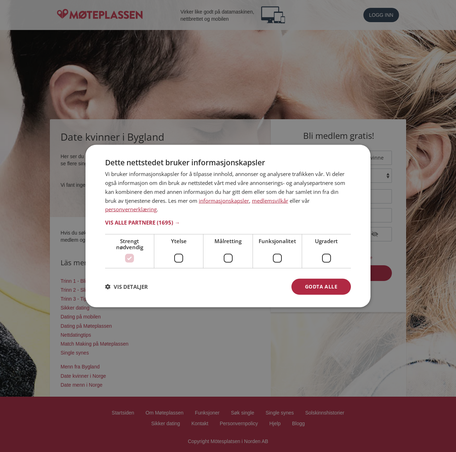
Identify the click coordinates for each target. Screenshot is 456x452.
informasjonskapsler (224, 200)
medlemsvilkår (270, 200)
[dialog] (228, 226)
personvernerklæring (131, 209)
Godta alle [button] (321, 286)
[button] (228, 222)
